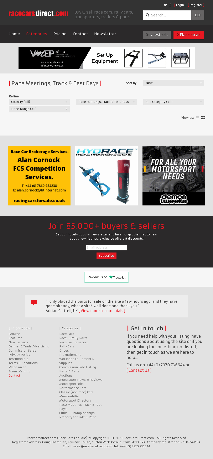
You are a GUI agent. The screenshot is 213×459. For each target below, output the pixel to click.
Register (196, 5)
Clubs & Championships (77, 413)
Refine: (14, 96)
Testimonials (18, 359)
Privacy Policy (19, 355)
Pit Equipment (70, 355)
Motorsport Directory (75, 400)
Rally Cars (66, 346)
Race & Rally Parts (73, 338)
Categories (36, 34)
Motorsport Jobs (71, 384)
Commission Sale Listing (77, 367)
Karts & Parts (69, 371)
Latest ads (157, 35)
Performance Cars (72, 388)
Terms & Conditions (23, 363)
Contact (80, 34)
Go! (198, 15)
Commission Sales (22, 350)
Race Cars (66, 334)
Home (14, 34)
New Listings (18, 342)
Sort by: (131, 83)
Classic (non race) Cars (76, 392)
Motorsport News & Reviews (81, 380)
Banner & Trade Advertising (29, 346)
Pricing (60, 34)
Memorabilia (69, 396)
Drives (64, 350)
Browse (14, 334)
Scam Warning (19, 371)
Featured (15, 338)
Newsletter (105, 34)
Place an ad (189, 35)
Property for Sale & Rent (77, 417)
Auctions (66, 375)
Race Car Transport (73, 342)
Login (180, 5)
